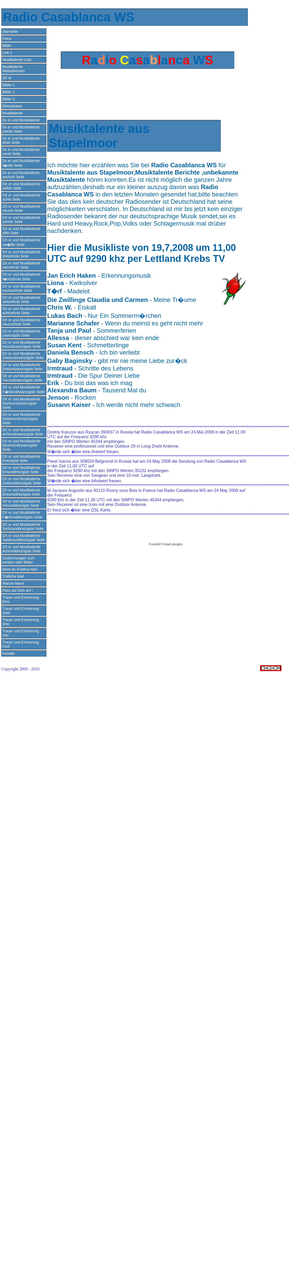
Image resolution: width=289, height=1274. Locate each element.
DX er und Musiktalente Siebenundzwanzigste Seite (21, 418)
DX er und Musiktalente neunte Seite (21, 208)
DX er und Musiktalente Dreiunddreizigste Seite (21, 492)
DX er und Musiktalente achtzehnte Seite (21, 311)
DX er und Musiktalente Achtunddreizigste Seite (21, 549)
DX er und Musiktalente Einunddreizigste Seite (21, 470)
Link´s (7, 53)
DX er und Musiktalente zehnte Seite (21, 219)
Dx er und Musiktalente (21, 120)
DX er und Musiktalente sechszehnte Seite (21, 288)
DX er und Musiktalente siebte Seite (21, 186)
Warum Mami (13, 583)
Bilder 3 (8, 99)
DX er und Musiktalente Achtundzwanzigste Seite (22, 432)
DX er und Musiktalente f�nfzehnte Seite (21, 276)
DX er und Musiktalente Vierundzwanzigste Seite (22, 378)
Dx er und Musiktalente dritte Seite (21, 140)
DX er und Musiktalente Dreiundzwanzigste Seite (22, 367)
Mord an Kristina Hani (20, 569)
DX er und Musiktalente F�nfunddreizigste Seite (22, 514)
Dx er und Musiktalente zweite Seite (21, 129)
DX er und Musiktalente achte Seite (21, 197)
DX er (7, 78)
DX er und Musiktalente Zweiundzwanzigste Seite (23, 355)
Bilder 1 (8, 85)
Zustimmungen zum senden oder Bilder (18, 560)
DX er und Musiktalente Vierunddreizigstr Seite (21, 503)
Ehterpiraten (12, 106)
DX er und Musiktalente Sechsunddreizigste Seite (23, 526)
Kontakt (8, 653)
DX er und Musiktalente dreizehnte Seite (21, 254)
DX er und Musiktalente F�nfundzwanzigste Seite (23, 389)
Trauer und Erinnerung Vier (20, 633)
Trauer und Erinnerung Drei (20, 622)
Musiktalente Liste (17, 60)
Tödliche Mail (13, 576)
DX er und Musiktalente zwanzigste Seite (21, 333)
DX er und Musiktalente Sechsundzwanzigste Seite (21, 403)
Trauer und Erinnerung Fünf (20, 644)
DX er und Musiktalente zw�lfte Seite (21, 242)
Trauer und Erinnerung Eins (20, 599)
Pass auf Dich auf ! (17, 590)
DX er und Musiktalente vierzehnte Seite (21, 265)
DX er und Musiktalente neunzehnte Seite (21, 322)
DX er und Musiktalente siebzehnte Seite (21, 299)
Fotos (6, 38)
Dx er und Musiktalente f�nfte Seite (21, 163)
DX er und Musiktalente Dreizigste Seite (21, 458)
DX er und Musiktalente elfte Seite (21, 231)
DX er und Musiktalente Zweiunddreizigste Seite (21, 481)
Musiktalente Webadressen (13, 69)
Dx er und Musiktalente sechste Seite (21, 175)
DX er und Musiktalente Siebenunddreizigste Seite (23, 538)
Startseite (10, 31)
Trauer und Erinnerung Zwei (20, 611)
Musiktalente (12, 113)
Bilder (7, 46)
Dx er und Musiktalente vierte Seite (21, 151)
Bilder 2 (8, 92)
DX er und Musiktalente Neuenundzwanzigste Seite (21, 445)
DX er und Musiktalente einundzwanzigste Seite (21, 344)
